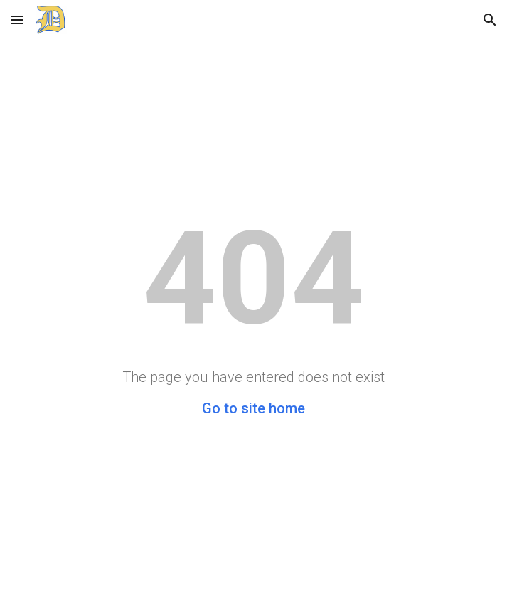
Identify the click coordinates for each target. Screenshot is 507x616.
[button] (17, 19)
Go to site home (253, 408)
